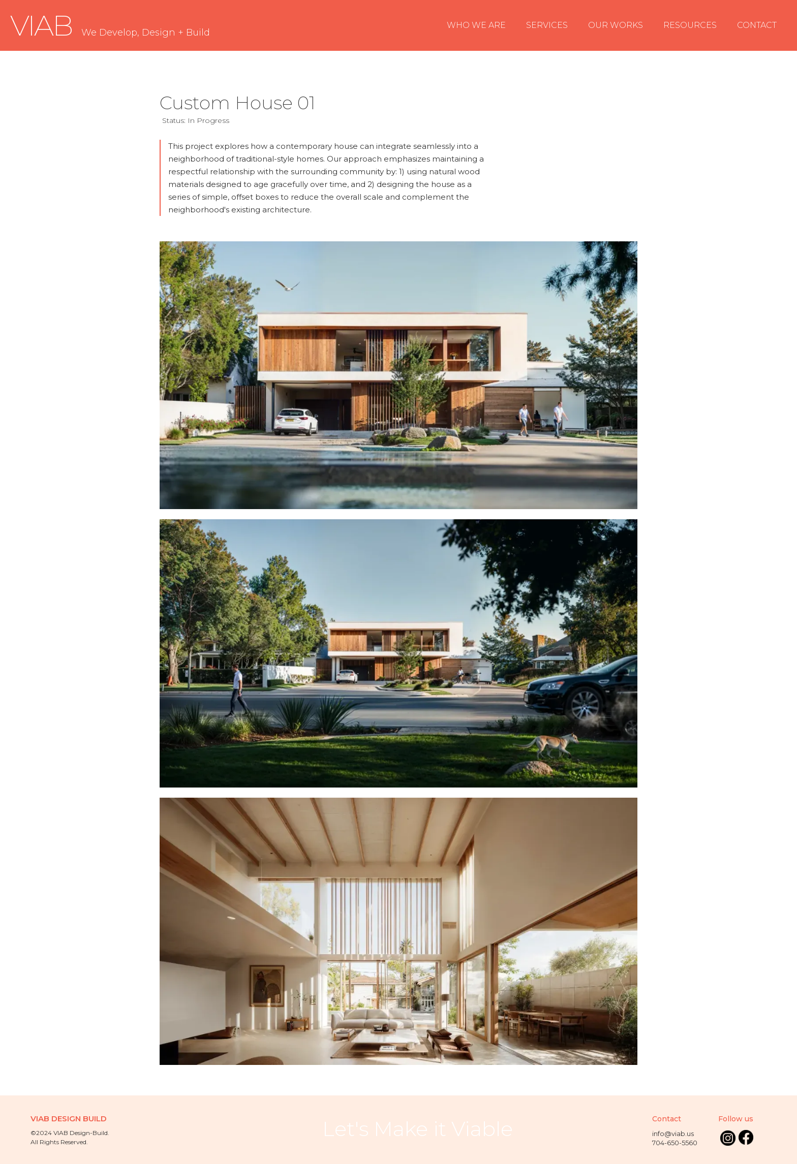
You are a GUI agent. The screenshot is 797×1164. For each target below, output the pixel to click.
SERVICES (547, 25)
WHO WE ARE (476, 25)
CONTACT (757, 25)
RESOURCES (690, 25)
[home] (110, 26)
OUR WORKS (615, 25)
